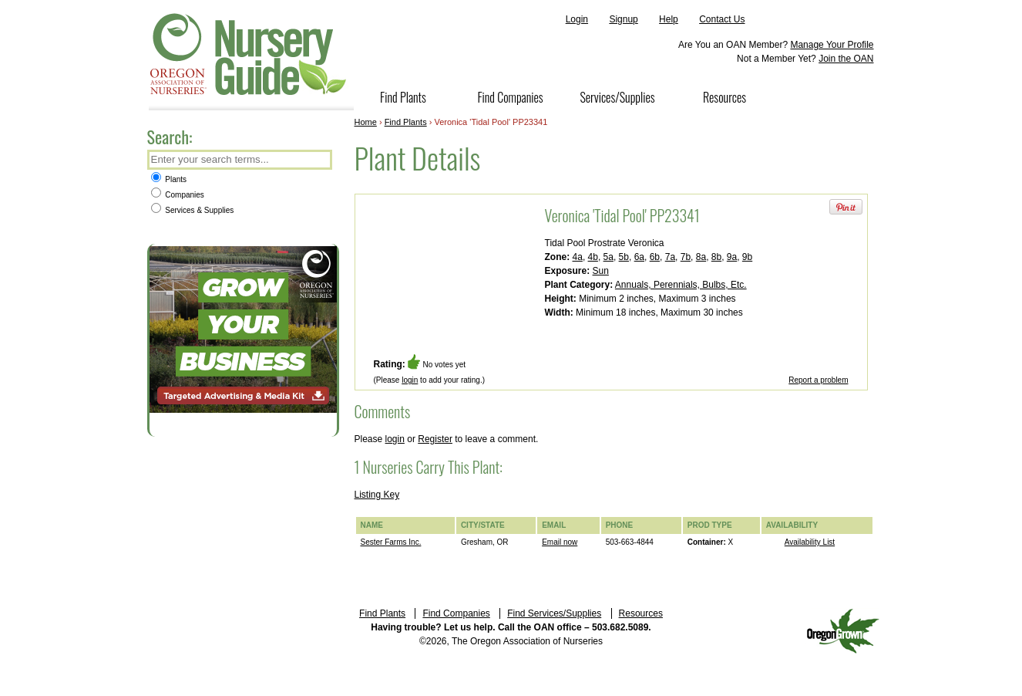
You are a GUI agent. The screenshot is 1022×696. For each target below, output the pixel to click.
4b (593, 257)
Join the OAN (846, 58)
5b (624, 257)
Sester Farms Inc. (391, 542)
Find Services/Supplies (554, 613)
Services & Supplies (192, 210)
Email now (559, 542)
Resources (724, 97)
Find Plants (403, 97)
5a (608, 257)
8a (701, 257)
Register (435, 439)
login (410, 380)
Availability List (810, 542)
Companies (177, 195)
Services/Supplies (617, 97)
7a (670, 257)
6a (639, 257)
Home (366, 122)
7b (686, 257)
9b (747, 257)
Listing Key (377, 494)
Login (577, 19)
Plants (169, 179)
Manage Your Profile (831, 44)
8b (716, 257)
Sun (601, 270)
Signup (623, 19)
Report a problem (818, 380)
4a (578, 257)
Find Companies (510, 97)
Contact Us (722, 19)
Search (319, 161)
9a (732, 257)
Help (668, 19)
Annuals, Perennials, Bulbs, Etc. (681, 284)
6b (655, 257)
